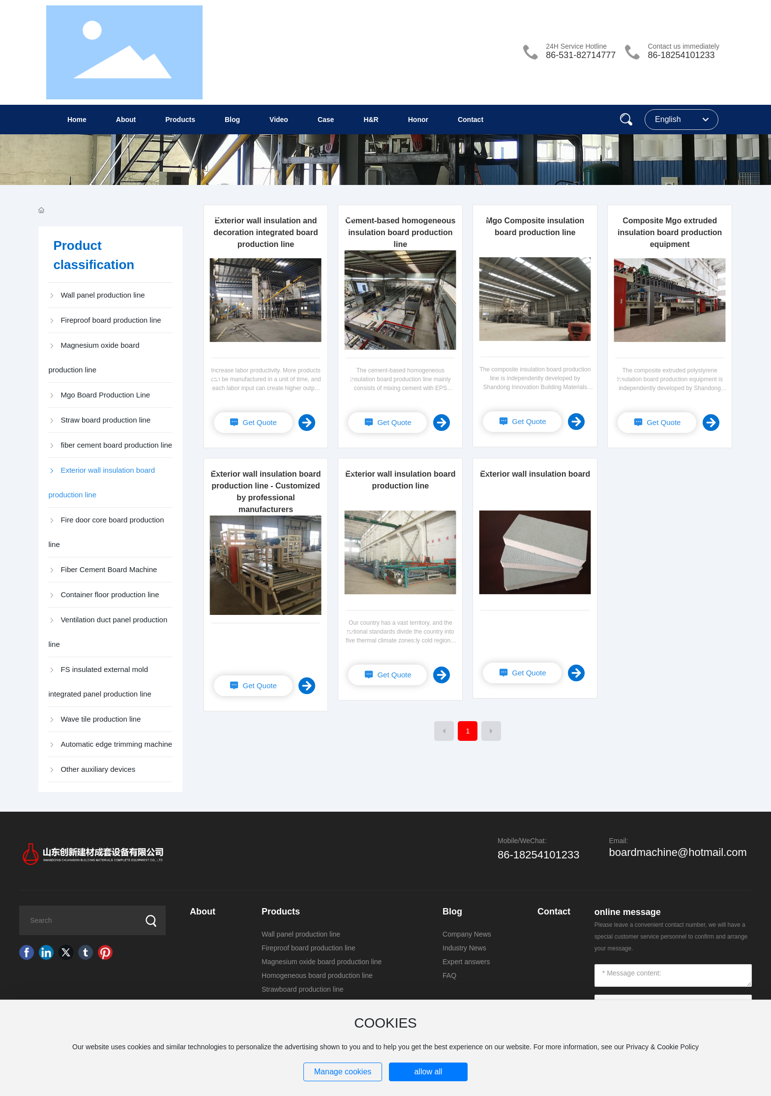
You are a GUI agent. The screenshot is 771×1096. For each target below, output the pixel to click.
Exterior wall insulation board (535, 474)
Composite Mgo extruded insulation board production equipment (670, 232)
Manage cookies (343, 1071)
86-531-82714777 (581, 55)
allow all (428, 1071)
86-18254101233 (681, 55)
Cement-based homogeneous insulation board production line (400, 232)
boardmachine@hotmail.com (677, 852)
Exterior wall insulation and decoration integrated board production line (265, 232)
